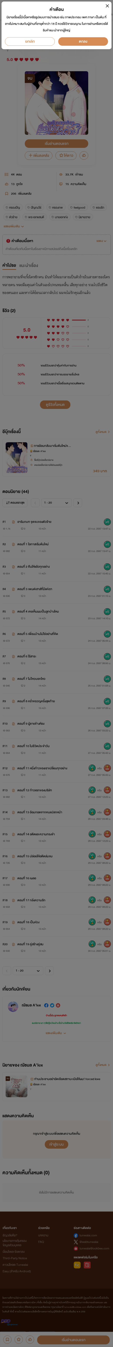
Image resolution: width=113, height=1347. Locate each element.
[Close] (107, 6)
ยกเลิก (30, 41)
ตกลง (83, 41)
